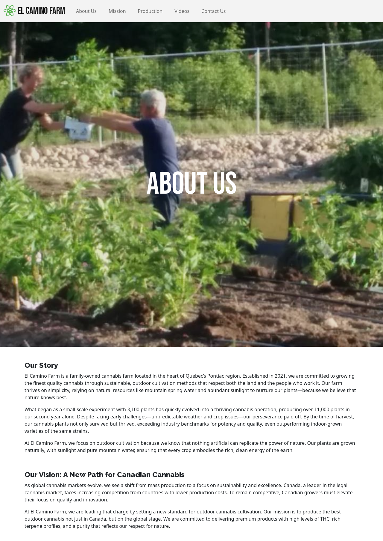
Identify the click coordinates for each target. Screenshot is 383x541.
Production (150, 11)
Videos (181, 11)
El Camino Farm (34, 11)
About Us (86, 11)
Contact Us (213, 11)
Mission (117, 11)
